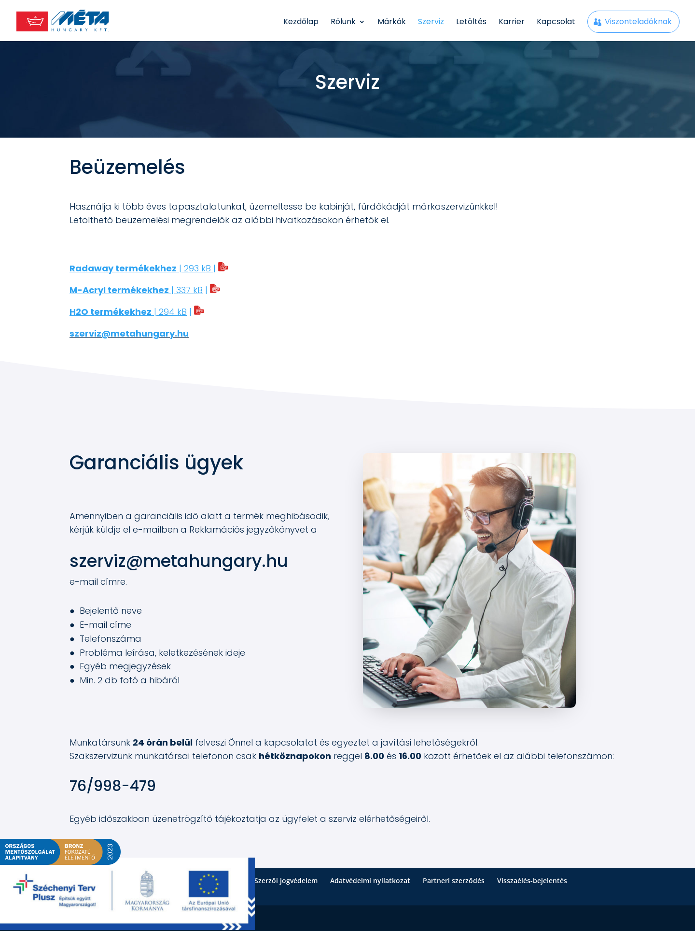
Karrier (512, 22)
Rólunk (343, 22)
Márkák (391, 22)
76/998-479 (113, 786)
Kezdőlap (301, 22)
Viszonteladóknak (638, 21)
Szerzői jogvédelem (286, 880)
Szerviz (431, 22)
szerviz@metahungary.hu (179, 561)
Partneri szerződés (454, 880)
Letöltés (471, 22)
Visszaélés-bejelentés (532, 880)
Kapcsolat (556, 22)
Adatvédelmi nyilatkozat (370, 880)
